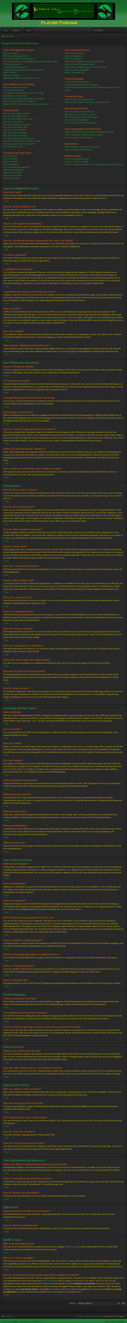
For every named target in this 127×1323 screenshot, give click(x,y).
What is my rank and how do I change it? (19, 101)
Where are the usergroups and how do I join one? (84, 61)
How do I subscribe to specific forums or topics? (84, 135)
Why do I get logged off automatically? (19, 58)
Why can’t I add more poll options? (17, 124)
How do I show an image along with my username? (23, 98)
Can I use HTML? (10, 159)
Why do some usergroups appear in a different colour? (86, 67)
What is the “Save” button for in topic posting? (22, 141)
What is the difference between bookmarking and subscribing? (89, 132)
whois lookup (48, 1280)
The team (79, 1316)
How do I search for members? (77, 120)
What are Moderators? (73, 56)
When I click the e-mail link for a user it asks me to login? (26, 104)
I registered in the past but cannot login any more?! (23, 70)
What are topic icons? (12, 178)
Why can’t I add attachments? (15, 133)
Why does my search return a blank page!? (82, 117)
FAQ (5, 30)
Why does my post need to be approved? (19, 144)
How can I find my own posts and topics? (81, 123)
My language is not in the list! (15, 96)
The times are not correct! (13, 90)
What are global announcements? (16, 167)
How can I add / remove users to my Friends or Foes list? (87, 102)
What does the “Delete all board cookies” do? (21, 78)
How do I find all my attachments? (78, 149)
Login (28, 30)
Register (16, 30)
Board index (8, 36)
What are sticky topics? (12, 172)
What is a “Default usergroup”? (77, 70)
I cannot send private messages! (77, 82)
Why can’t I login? (10, 53)
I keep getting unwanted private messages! (81, 85)
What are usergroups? (73, 58)
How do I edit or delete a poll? (15, 127)
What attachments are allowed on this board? (82, 147)
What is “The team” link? (75, 72)
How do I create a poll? (12, 122)
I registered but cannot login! (14, 67)
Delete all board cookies (93, 1316)
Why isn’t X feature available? (77, 162)
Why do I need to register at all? (16, 56)
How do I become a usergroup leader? (80, 64)
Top (7, 201)
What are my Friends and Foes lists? (79, 99)
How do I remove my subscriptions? (79, 137)
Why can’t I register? (11, 75)
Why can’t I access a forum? (14, 130)
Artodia (121, 1321)
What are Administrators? (75, 53)
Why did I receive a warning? (15, 135)
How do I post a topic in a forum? (16, 113)
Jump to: (72, 1303)
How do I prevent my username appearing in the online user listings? (30, 61)
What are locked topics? (12, 175)
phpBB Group (70, 1246)
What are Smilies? (10, 161)
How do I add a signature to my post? (18, 119)
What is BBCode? (10, 156)
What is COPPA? (10, 72)
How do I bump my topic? (13, 146)
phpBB (14, 1321)
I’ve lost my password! (12, 64)
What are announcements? (13, 170)
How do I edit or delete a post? (15, 116)
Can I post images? (11, 164)
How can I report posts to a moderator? (18, 138)
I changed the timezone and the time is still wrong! (23, 93)
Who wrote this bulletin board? (77, 159)
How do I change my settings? (15, 87)
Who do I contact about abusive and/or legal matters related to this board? (94, 164)
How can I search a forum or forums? (79, 111)
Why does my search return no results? (80, 114)
